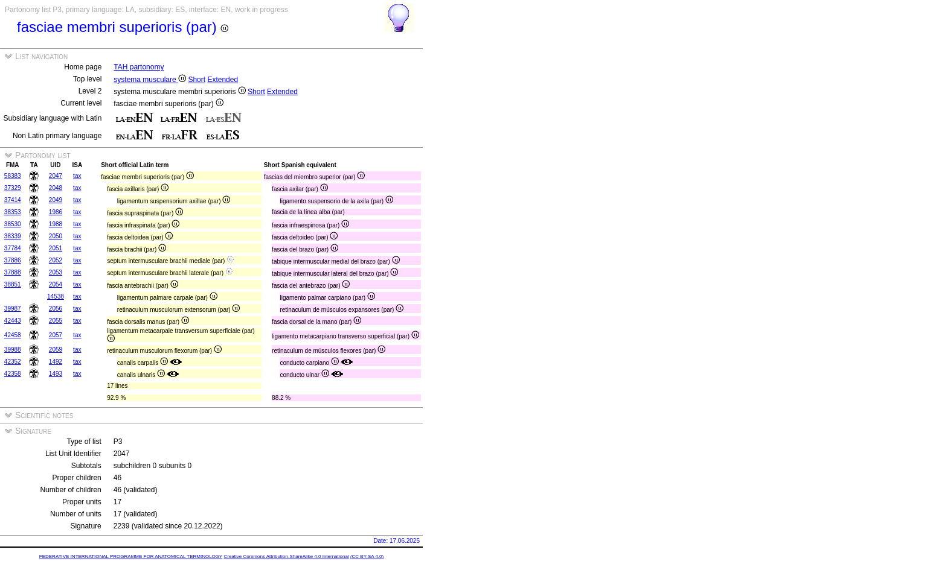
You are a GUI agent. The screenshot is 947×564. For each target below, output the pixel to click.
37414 (12, 200)
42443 (12, 320)
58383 (12, 176)
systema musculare (150, 79)
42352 (12, 361)
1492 (55, 361)
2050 (55, 236)
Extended (222, 79)
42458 (12, 335)
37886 (12, 260)
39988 (12, 349)
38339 (12, 236)
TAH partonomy (139, 67)
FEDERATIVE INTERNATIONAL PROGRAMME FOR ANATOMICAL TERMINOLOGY (130, 556)
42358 (12, 373)
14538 (55, 296)
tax (77, 176)
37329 (12, 188)
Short (196, 79)
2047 (55, 176)
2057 (55, 335)
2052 (55, 260)
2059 (55, 349)
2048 (55, 188)
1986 (55, 212)
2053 (55, 272)
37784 (12, 248)
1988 (55, 224)
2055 (55, 320)
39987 (12, 308)
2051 (55, 248)
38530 (12, 224)
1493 (55, 373)
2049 (55, 200)
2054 (55, 284)
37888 (12, 272)
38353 (12, 212)
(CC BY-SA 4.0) (367, 556)
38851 (12, 284)
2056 (55, 308)
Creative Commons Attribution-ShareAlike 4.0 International (285, 556)
